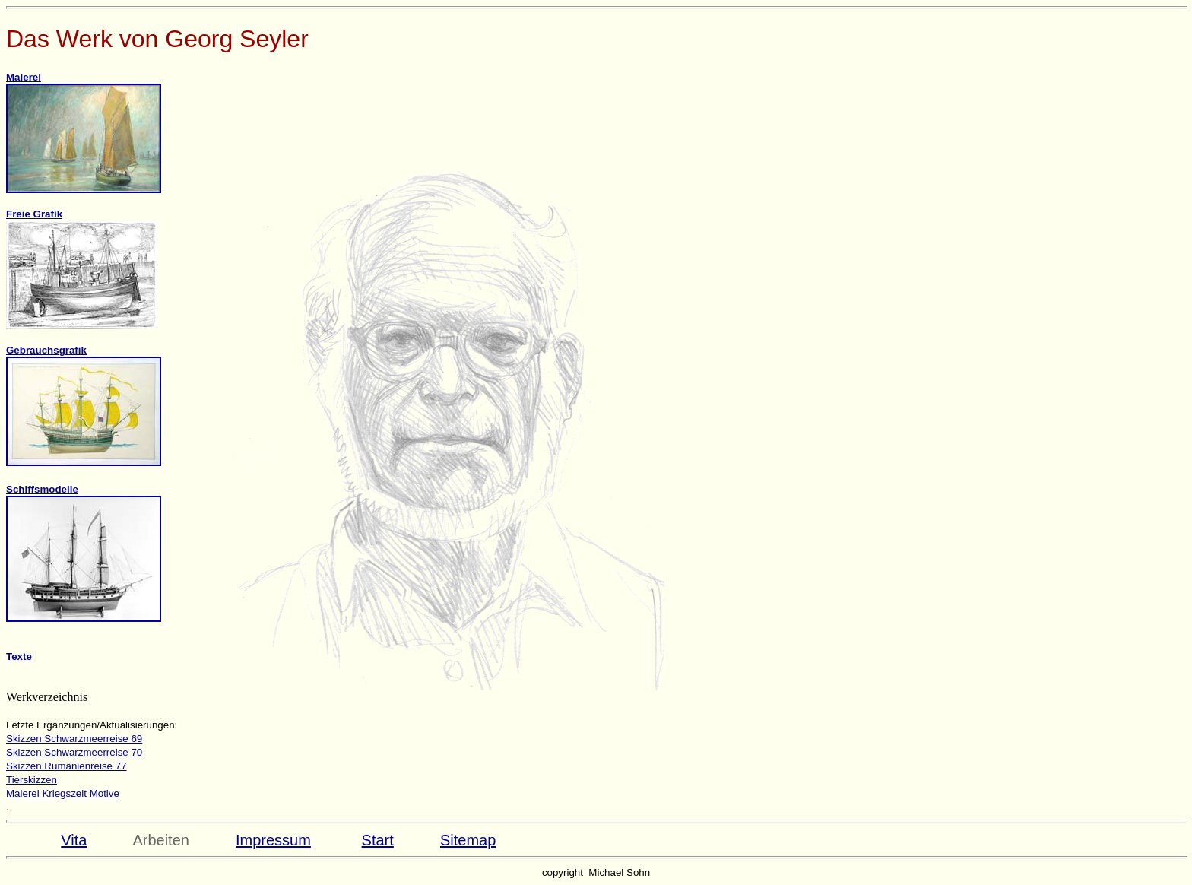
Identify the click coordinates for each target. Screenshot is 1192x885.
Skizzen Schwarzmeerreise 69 (74, 738)
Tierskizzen (31, 779)
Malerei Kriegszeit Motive (62, 793)
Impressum (273, 840)
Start (378, 840)
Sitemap (468, 840)
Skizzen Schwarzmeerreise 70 (74, 752)
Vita (74, 840)
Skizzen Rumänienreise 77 (66, 766)
